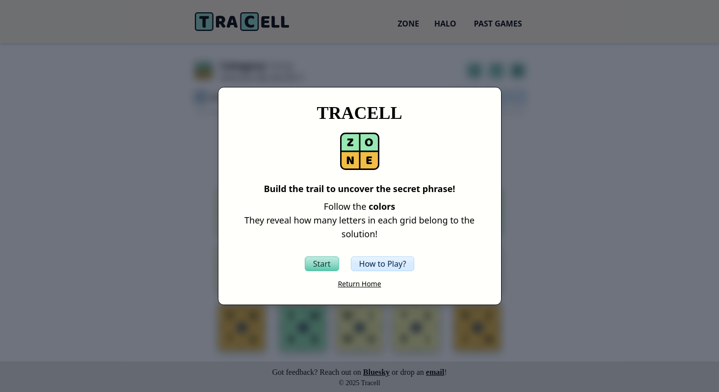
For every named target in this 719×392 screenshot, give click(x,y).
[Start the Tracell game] (322, 263)
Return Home (359, 283)
